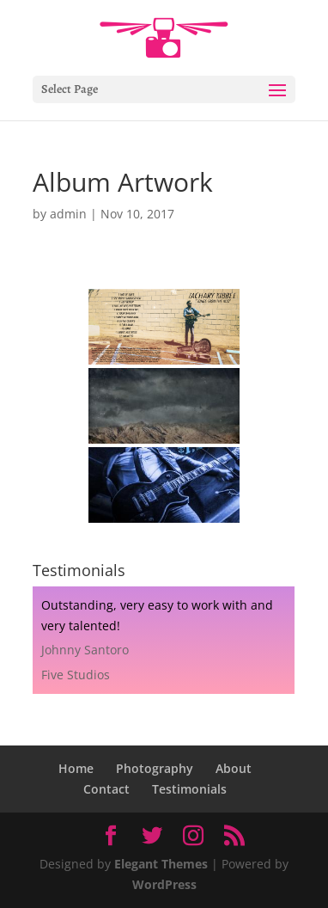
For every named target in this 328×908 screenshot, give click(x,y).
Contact (106, 789)
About (234, 768)
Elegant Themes (161, 864)
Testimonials (189, 789)
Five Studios (75, 674)
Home (76, 768)
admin (68, 214)
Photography (154, 768)
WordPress (164, 884)
